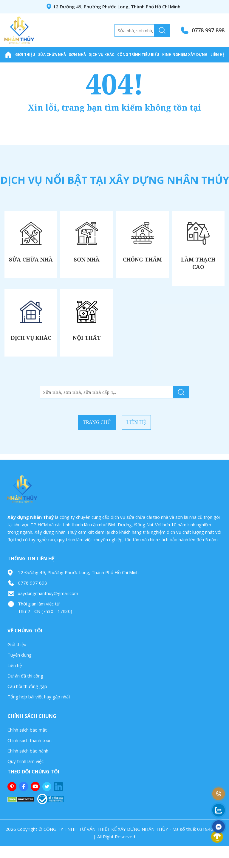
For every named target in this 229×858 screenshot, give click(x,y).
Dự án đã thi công (25, 688)
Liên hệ (218, 54)
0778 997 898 (208, 30)
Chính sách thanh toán (29, 752)
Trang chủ (88, 434)
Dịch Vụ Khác (101, 54)
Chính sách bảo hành (27, 763)
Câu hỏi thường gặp (27, 698)
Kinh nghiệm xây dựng (185, 54)
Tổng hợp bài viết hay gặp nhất (38, 709)
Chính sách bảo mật (27, 742)
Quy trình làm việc (25, 773)
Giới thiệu (25, 54)
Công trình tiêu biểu (138, 54)
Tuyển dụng (19, 667)
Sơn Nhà (77, 54)
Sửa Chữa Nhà (52, 54)
